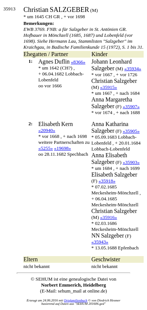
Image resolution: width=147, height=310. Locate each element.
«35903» (131, 162)
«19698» (62, 148)
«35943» (100, 242)
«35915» (108, 87)
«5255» (45, 148)
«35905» (131, 131)
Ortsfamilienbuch (75, 300)
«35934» (132, 68)
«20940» (46, 130)
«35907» (131, 106)
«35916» (108, 217)
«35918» (107, 181)
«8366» (78, 62)
